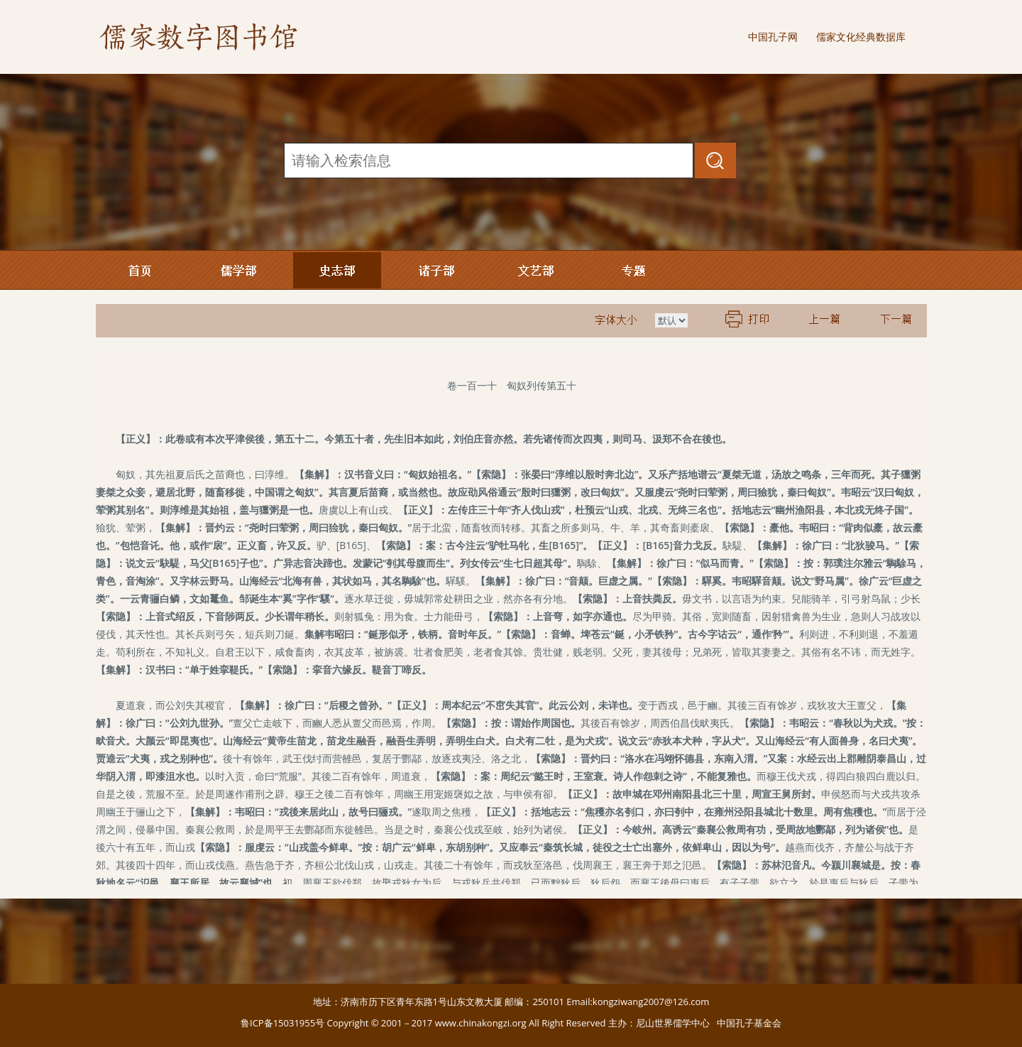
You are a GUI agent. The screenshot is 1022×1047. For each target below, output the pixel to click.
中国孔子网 (773, 36)
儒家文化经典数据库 (861, 36)
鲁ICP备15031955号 (282, 1022)
